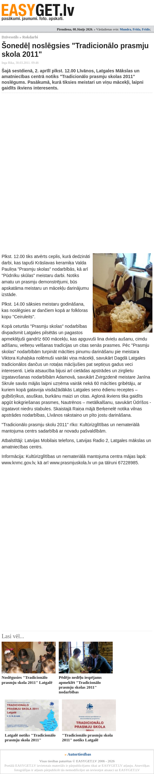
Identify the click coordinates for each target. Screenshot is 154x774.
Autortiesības (79, 754)
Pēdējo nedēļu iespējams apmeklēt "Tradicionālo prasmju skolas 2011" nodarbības (80, 684)
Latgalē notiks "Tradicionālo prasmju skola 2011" (30, 737)
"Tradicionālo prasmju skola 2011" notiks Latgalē (87, 737)
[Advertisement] (77, 173)
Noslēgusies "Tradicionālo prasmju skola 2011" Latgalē (27, 680)
